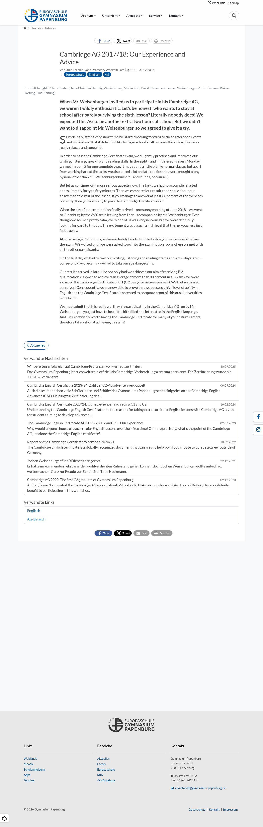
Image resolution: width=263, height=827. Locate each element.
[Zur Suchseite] (234, 15)
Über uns (86, 15)
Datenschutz (197, 809)
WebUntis (218, 3)
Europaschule (106, 769)
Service (154, 15)
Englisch (33, 680)
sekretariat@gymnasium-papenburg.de (200, 788)
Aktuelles (37, 515)
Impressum (230, 809)
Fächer (101, 764)
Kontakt (175, 15)
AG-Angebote (106, 780)
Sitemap (233, 3)
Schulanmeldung (34, 769)
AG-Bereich (36, 689)
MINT (101, 775)
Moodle (29, 764)
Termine (29, 780)
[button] (103, 41)
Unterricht (110, 15)
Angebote (133, 15)
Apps (27, 775)
